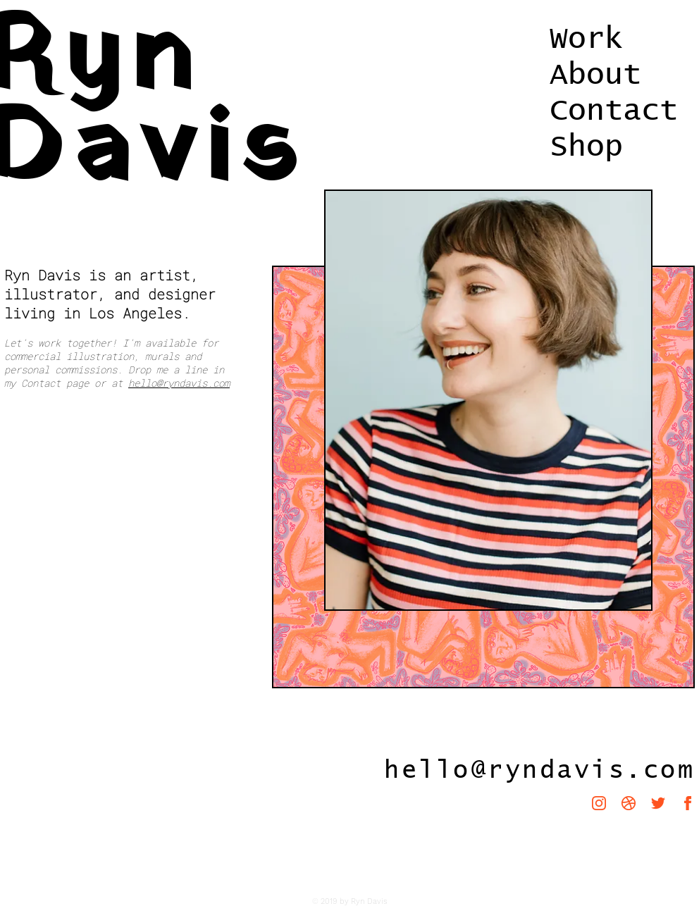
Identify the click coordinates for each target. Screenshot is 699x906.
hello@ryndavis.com (179, 383)
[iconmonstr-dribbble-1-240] (628, 803)
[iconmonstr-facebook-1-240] (688, 803)
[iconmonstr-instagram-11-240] (599, 803)
